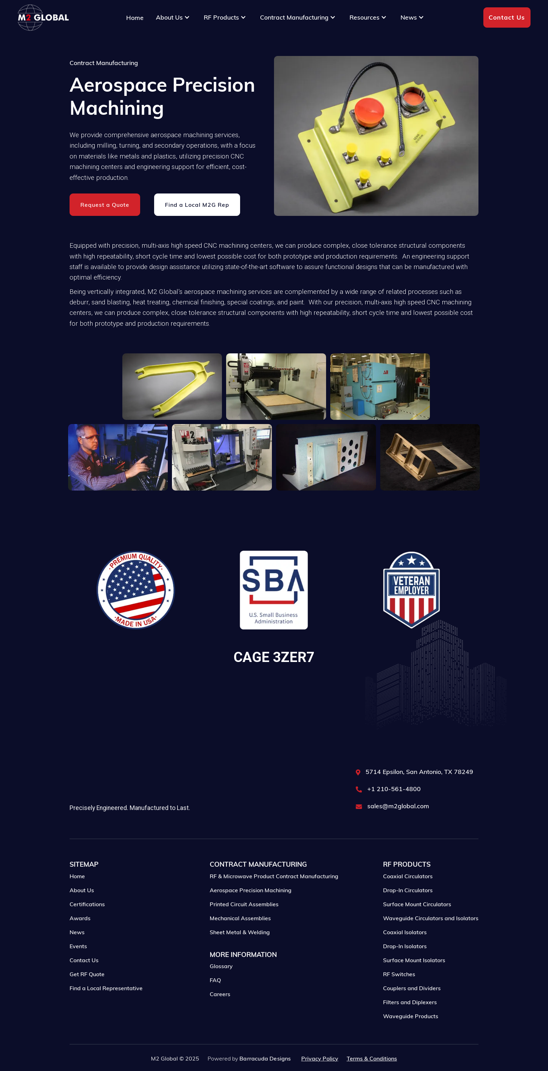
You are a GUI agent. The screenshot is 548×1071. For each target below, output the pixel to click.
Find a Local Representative (106, 1002)
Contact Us (507, 17)
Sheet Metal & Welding (240, 946)
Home (135, 17)
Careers (220, 1008)
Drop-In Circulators (408, 904)
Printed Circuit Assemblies (244, 918)
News (77, 946)
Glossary (221, 980)
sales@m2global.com (398, 820)
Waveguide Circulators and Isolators (430, 932)
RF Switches (399, 988)
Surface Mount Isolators (414, 974)
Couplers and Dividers (412, 1002)
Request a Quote (104, 205)
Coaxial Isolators (405, 946)
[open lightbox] (172, 386)
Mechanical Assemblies (240, 932)
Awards (80, 932)
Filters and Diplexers (410, 1016)
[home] (43, 18)
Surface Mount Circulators (417, 918)
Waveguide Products (410, 1030)
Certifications (87, 918)
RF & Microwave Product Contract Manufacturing (274, 890)
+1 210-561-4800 (394, 803)
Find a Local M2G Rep (197, 205)
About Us (82, 904)
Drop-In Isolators (405, 960)
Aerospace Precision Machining (250, 904)
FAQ (215, 994)
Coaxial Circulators (408, 890)
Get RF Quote (87, 988)
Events (78, 960)
